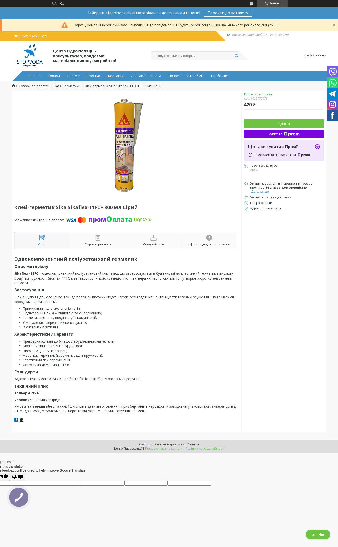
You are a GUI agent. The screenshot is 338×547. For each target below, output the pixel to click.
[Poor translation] (17, 477)
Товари (54, 76)
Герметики (71, 86)
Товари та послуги (34, 86)
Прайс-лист (220, 76)
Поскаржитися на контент (163, 448)
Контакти (116, 76)
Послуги (73, 76)
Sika (56, 86)
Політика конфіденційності (205, 448)
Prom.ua (193, 444)
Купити (284, 123)
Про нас (94, 76)
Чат (317, 534)
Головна (33, 76)
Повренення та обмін (186, 76)
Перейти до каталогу (228, 12)
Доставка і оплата (146, 76)
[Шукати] (237, 55)
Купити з (284, 134)
